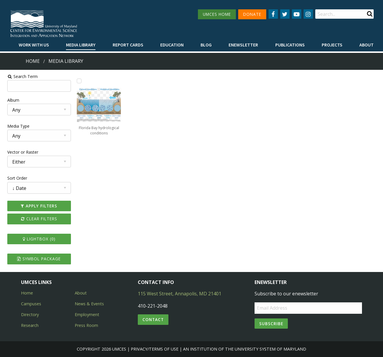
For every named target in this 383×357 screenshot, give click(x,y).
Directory (30, 314)
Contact (153, 319)
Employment (87, 314)
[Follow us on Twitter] (285, 14)
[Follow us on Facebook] (273, 14)
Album (10, 100)
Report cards (128, 45)
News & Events (89, 303)
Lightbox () (36, 239)
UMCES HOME (217, 14)
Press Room (86, 325)
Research (30, 325)
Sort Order (14, 178)
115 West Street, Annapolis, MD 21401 (179, 293)
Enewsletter (243, 45)
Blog (206, 45)
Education (172, 45)
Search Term (19, 76)
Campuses (31, 303)
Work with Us (34, 45)
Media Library (80, 45)
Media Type (15, 126)
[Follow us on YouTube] (296, 14)
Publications (290, 45)
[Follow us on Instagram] (308, 14)
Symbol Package (36, 258)
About (366, 45)
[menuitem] (34, 45)
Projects (332, 45)
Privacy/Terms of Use (154, 349)
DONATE (252, 14)
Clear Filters (36, 218)
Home (33, 61)
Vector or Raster (19, 152)
